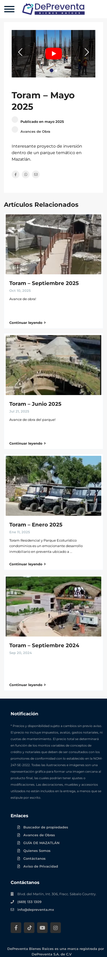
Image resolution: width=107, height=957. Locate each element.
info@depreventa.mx (35, 909)
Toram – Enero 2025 (35, 525)
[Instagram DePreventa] (55, 927)
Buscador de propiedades (45, 827)
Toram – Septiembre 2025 (44, 283)
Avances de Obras (39, 835)
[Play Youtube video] (53, 53)
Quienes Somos (37, 851)
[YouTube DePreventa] (42, 927)
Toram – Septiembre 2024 (44, 645)
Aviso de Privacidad (40, 866)
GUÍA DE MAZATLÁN (41, 843)
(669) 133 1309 (29, 902)
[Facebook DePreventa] (16, 927)
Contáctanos (34, 858)
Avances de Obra (35, 131)
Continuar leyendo (27, 322)
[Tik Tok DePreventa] (29, 927)
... (71, 551)
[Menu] (9, 9)
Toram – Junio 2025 (35, 404)
